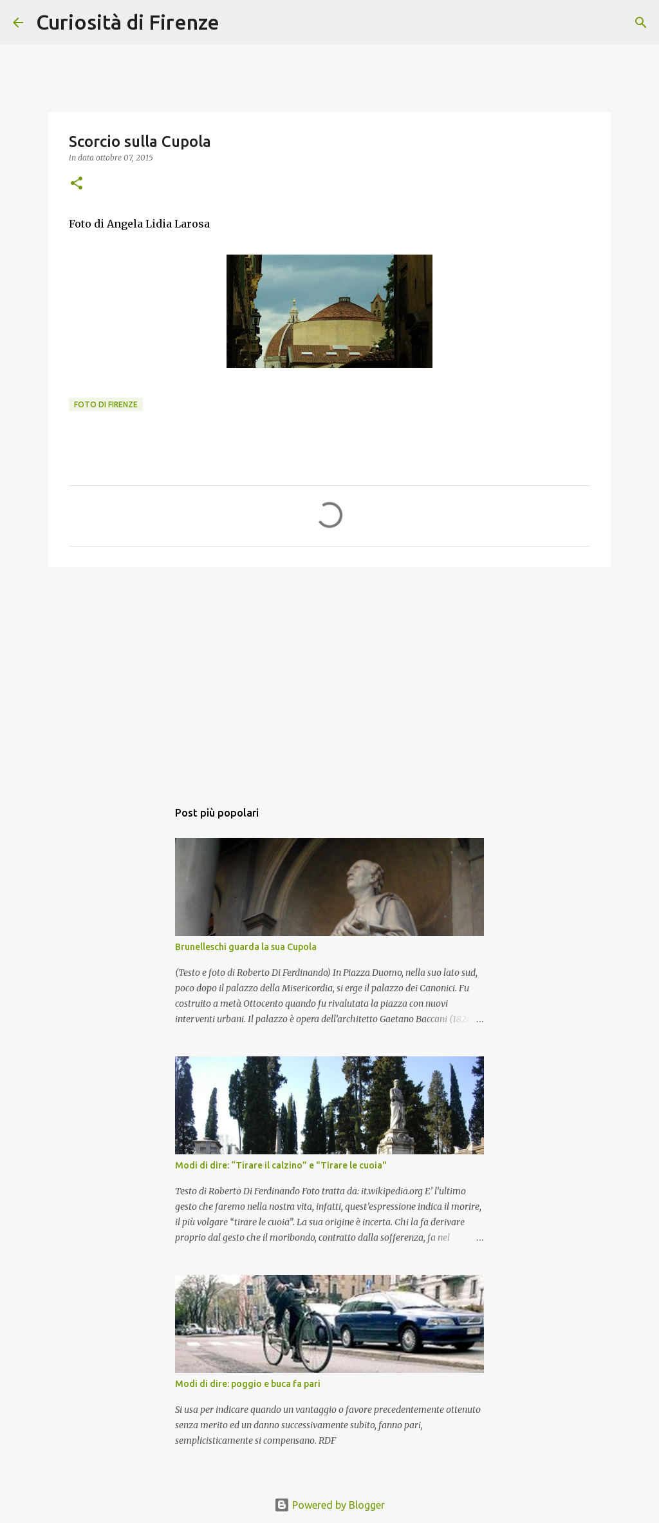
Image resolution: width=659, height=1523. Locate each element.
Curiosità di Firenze (127, 22)
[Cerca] (237, 22)
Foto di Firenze (106, 404)
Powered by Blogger (329, 1505)
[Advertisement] (329, 677)
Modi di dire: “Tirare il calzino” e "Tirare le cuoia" (281, 1165)
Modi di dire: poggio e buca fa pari (247, 1384)
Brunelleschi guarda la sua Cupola (246, 947)
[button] (76, 184)
